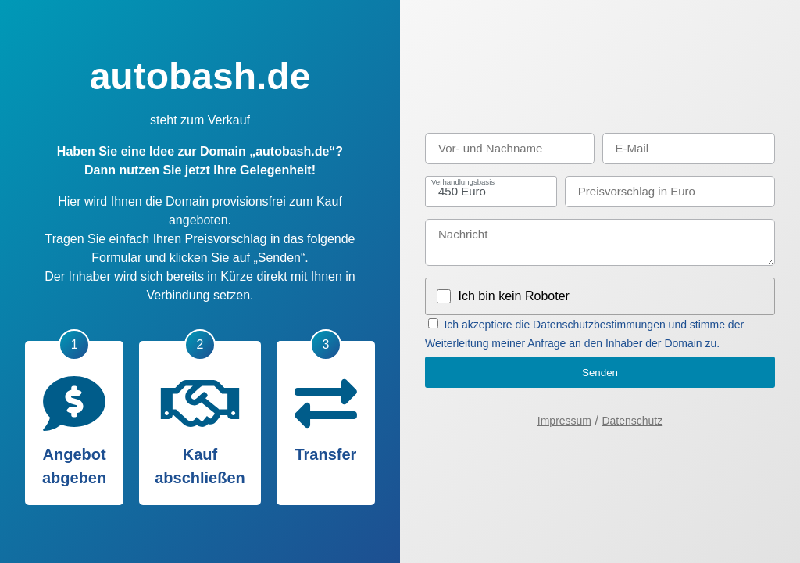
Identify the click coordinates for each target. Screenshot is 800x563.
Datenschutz (632, 420)
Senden (600, 372)
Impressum (564, 420)
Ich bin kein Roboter (514, 296)
